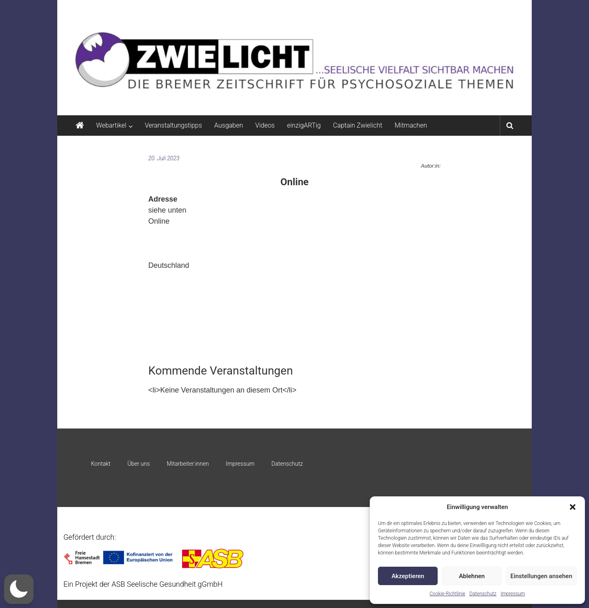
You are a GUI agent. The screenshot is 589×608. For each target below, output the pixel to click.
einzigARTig (304, 125)
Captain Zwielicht (357, 125)
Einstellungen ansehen (541, 576)
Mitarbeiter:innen (188, 463)
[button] (573, 507)
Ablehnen (472, 576)
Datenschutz (483, 594)
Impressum (513, 594)
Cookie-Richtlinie (447, 594)
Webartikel (111, 125)
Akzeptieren (407, 576)
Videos (265, 125)
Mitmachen (411, 125)
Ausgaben (228, 125)
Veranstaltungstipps (173, 125)
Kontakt (100, 463)
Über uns (138, 463)
